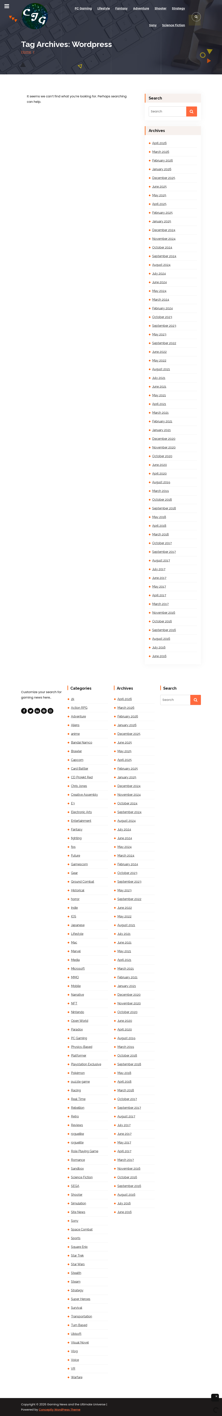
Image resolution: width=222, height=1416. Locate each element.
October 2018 (162, 499)
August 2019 (161, 482)
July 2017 (158, 569)
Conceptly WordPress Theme (59, 1409)
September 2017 (164, 552)
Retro (75, 1116)
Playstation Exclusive (86, 1064)
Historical (77, 890)
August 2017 (161, 560)
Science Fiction (173, 25)
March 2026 (160, 152)
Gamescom (79, 864)
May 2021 (159, 395)
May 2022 (159, 360)
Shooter (160, 8)
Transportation (81, 1316)
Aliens (75, 725)
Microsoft (78, 968)
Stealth (76, 1273)
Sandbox (77, 1168)
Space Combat (82, 1229)
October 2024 (162, 247)
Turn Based (79, 1325)
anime (75, 734)
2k (72, 699)
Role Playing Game (84, 1151)
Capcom (77, 760)
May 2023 (159, 334)
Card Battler (79, 768)
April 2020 (159, 473)
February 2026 (162, 160)
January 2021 (161, 430)
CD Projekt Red (82, 777)
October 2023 (162, 317)
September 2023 (164, 326)
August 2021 (161, 369)
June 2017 (159, 578)
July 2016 (159, 647)
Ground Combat (82, 881)
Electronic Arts (81, 812)
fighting (76, 838)
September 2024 (164, 256)
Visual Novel (80, 1342)
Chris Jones (79, 786)
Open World (79, 1021)
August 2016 (161, 639)
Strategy (178, 8)
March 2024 (160, 299)
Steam (75, 1281)
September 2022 (164, 343)
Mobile (76, 986)
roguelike (77, 1134)
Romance (78, 1160)
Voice (75, 1360)
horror (75, 899)
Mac (74, 942)
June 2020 (159, 465)
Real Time (78, 1099)
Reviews (77, 1125)
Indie (74, 908)
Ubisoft (76, 1334)
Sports (75, 1238)
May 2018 (159, 517)
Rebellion (77, 1108)
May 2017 (159, 586)
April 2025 (159, 204)
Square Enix (79, 1247)
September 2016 (164, 630)
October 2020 (162, 456)
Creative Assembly (84, 794)
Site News (78, 1212)
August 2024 (161, 265)
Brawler (76, 751)
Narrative (77, 994)
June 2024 (159, 282)
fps (73, 847)
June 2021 (159, 386)
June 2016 (159, 656)
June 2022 (159, 352)
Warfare (76, 1377)
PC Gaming (83, 8)
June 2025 (159, 186)
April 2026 (159, 143)
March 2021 (160, 412)
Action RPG (79, 708)
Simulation (78, 1203)
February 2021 (162, 421)
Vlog (74, 1351)
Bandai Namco (81, 742)
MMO (75, 977)
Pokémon (78, 1073)
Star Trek (77, 1255)
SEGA (75, 1186)
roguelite (77, 1142)
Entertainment (81, 821)
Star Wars (78, 1264)
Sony (153, 25)
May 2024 (159, 291)
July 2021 (158, 378)
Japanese (78, 925)
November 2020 (164, 447)
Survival (76, 1308)
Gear (74, 873)
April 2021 (159, 404)
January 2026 (161, 169)
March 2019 (160, 491)
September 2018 (164, 508)
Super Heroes (80, 1299)
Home (26, 52)
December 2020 (163, 439)
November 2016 (163, 612)
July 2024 (159, 273)
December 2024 (163, 230)
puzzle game (80, 1081)
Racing (76, 1090)
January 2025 (161, 221)
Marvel (76, 951)
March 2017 (160, 604)
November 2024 (164, 239)
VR (73, 1368)
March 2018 (160, 534)
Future (75, 855)
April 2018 (159, 526)
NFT (74, 1003)
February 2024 (162, 308)
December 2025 (163, 178)
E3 (73, 803)
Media (75, 960)
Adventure (141, 8)
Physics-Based (81, 1047)
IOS (73, 916)
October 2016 (162, 621)
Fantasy (121, 8)
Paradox (77, 1029)
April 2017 (159, 595)
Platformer (78, 1055)
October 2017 (162, 543)
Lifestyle (103, 8)
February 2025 (162, 212)
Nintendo (77, 1012)
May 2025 (159, 195)
